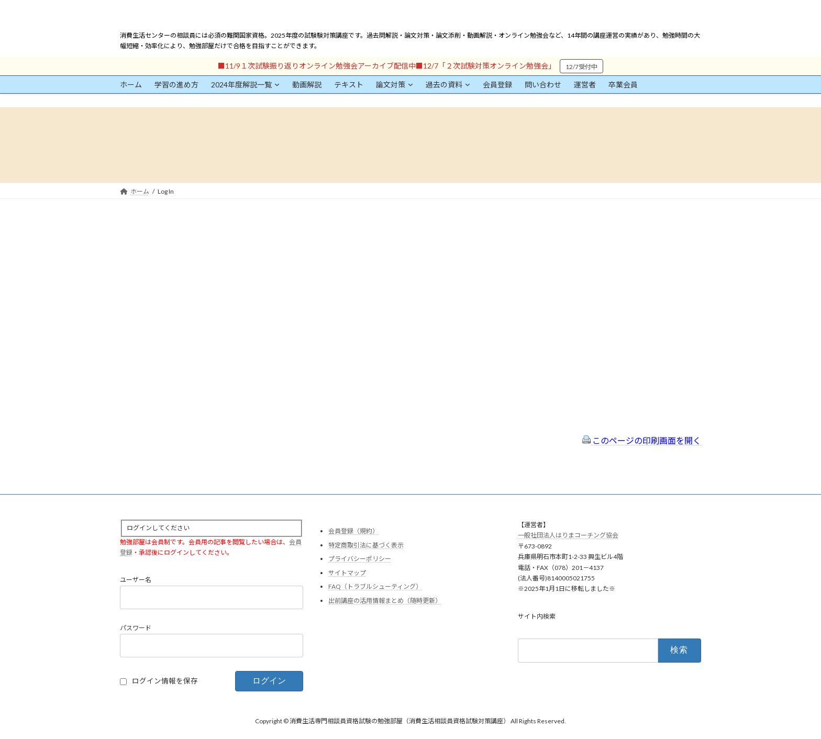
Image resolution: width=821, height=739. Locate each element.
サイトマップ (347, 572)
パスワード (135, 628)
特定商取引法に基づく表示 (366, 544)
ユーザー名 (135, 580)
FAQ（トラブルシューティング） (375, 586)
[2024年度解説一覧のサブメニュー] (277, 84)
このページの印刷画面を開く (641, 440)
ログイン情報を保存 (165, 681)
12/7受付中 (581, 67)
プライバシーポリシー (359, 559)
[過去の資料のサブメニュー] (467, 84)
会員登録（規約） (353, 531)
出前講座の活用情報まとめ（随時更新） (384, 600)
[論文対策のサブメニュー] (410, 84)
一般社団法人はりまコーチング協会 (568, 535)
